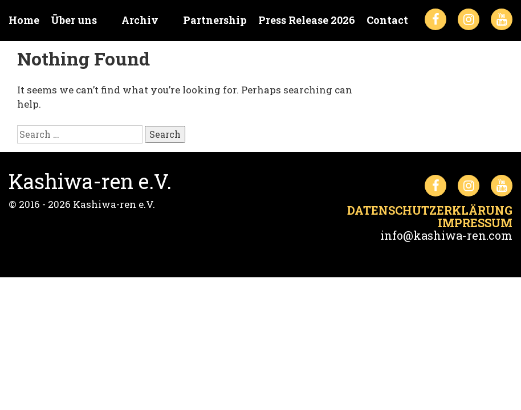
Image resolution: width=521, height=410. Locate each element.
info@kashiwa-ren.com (446, 235)
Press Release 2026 (306, 20)
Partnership (215, 20)
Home (24, 20)
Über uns (74, 20)
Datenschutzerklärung (429, 210)
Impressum (475, 222)
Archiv (139, 20)
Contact (387, 20)
